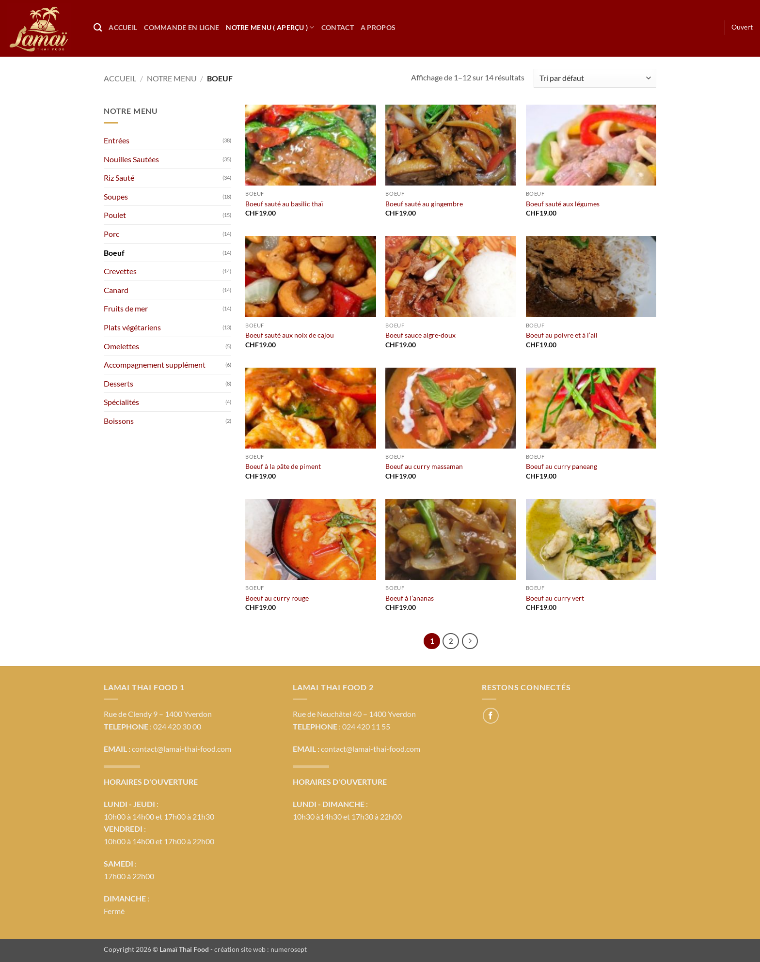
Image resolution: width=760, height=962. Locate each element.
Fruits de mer (126, 308)
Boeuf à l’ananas (409, 598)
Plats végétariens (132, 327)
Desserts (118, 383)
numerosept (288, 949)
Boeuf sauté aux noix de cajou (289, 335)
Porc (111, 233)
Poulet (115, 214)
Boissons (119, 420)
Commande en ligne (181, 27)
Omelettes (121, 346)
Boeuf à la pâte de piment (283, 466)
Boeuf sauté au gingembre (424, 204)
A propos (378, 27)
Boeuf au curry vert (555, 598)
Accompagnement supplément (155, 364)
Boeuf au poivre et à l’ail (562, 335)
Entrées (116, 140)
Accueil (123, 27)
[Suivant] (470, 641)
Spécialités (121, 401)
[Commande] (595, 78)
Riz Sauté (119, 177)
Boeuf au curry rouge (277, 598)
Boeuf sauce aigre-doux (420, 335)
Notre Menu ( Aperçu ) (270, 27)
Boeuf (114, 252)
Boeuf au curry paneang (561, 466)
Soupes (116, 196)
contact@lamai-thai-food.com (181, 748)
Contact (337, 27)
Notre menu (172, 78)
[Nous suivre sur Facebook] (491, 716)
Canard (116, 290)
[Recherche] (98, 28)
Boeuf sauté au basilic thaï (284, 204)
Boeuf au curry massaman (424, 466)
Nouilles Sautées (131, 159)
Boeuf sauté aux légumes (563, 204)
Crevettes (120, 271)
